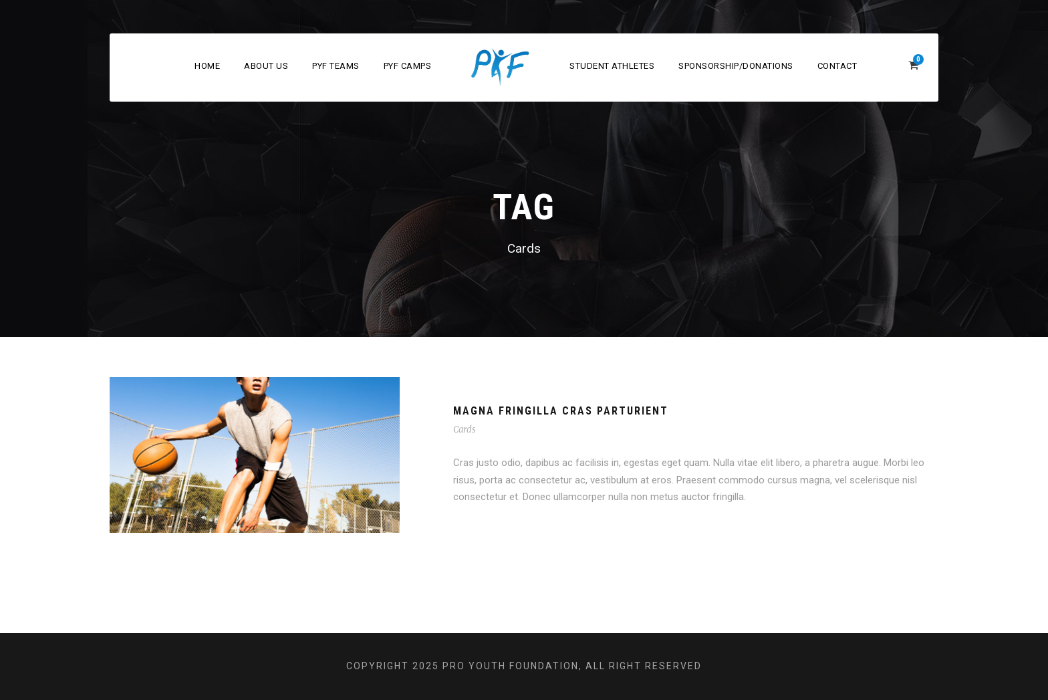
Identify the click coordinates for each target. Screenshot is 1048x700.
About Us (266, 66)
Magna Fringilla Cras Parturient (560, 410)
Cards (464, 429)
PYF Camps (408, 66)
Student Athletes (611, 66)
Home (207, 66)
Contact (837, 66)
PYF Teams (336, 66)
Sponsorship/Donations (735, 66)
